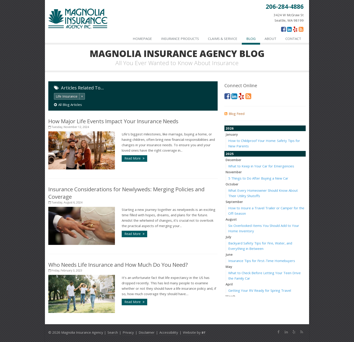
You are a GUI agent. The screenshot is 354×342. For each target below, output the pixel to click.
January (232, 134)
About (270, 38)
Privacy (128, 332)
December (233, 160)
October (232, 184)
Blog (251, 38)
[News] (301, 29)
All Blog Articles (68, 104)
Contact (293, 38)
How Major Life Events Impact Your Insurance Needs (113, 121)
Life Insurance (66, 96)
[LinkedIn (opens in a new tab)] (289, 29)
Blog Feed (234, 113)
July (228, 237)
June (229, 254)
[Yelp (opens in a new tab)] (295, 29)
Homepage (142, 38)
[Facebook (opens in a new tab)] (283, 29)
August (231, 219)
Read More (134, 158)
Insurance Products (180, 38)
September (234, 202)
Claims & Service (222, 38)
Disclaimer (147, 332)
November (234, 172)
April (229, 284)
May (229, 266)
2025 (230, 153)
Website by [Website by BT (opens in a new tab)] (194, 332)
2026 (230, 128)
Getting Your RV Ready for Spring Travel (259, 290)
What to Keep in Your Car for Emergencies (261, 166)
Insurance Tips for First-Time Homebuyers (261, 260)
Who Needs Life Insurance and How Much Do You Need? (118, 264)
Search (112, 332)
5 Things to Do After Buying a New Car (258, 178)
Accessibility (168, 332)
